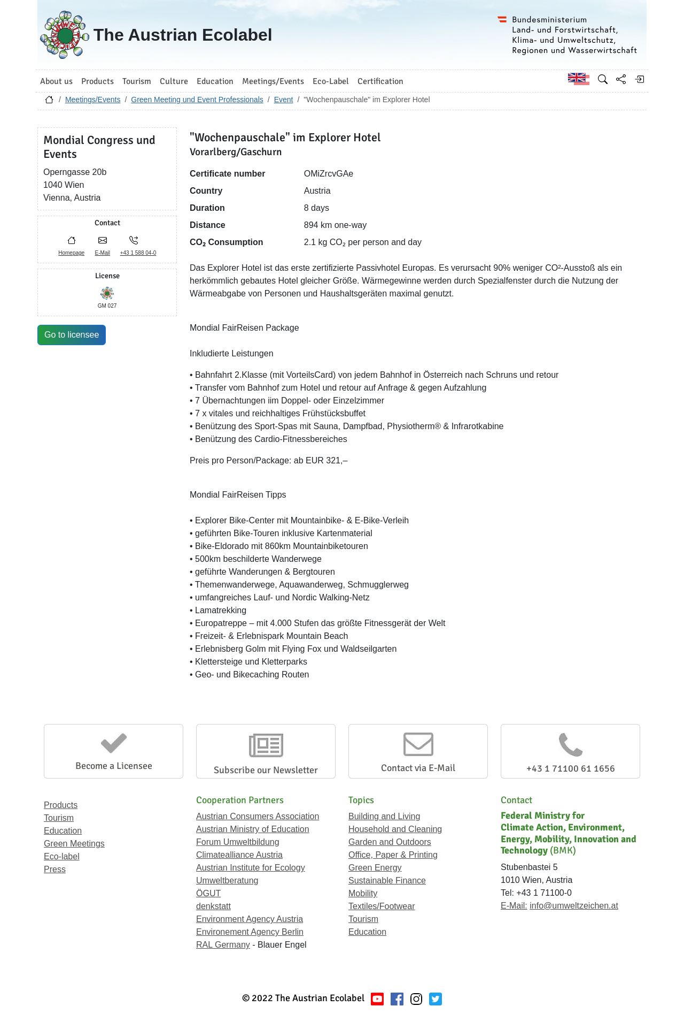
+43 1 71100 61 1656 (570, 768)
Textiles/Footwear (381, 906)
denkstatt (213, 906)
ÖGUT (208, 893)
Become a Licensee (113, 766)
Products (60, 805)
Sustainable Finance (387, 880)
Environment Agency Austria (249, 919)
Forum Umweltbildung (237, 842)
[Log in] (639, 79)
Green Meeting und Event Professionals (197, 99)
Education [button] (215, 81)
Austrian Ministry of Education (252, 829)
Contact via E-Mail (418, 768)
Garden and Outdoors (389, 842)
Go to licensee (71, 334)
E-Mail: (514, 905)
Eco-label (62, 856)
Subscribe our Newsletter (266, 770)
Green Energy (375, 867)
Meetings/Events (93, 99)
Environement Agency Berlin (250, 931)
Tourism (59, 817)
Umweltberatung (227, 880)
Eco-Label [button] (331, 81)
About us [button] (56, 81)
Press (55, 869)
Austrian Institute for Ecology (250, 867)
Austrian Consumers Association (257, 816)
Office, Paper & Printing (393, 854)
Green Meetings (74, 843)
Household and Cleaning (395, 829)
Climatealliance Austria (239, 854)
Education (63, 830)
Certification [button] (380, 81)
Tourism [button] (136, 81)
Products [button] (97, 81)
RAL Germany (223, 944)
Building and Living (384, 816)
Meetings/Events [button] (273, 81)
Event (283, 99)
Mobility (362, 893)
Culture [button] (174, 81)
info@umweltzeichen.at (574, 905)
